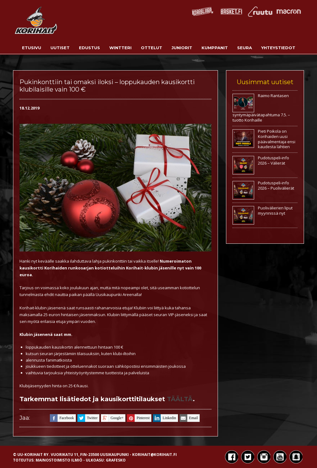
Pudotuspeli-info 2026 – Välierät (273, 160)
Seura (244, 47)
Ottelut (151, 47)
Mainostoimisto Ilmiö (59, 460)
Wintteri (120, 47)
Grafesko (116, 460)
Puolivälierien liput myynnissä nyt (275, 210)
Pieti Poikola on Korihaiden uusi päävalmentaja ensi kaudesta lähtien (276, 139)
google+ (112, 418)
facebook (62, 418)
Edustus (89, 47)
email (189, 418)
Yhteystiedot (278, 47)
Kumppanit (215, 47)
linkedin (164, 418)
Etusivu (31, 47)
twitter (87, 418)
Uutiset (60, 47)
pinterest (138, 418)
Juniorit (182, 47)
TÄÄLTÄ (180, 399)
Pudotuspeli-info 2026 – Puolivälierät (276, 185)
